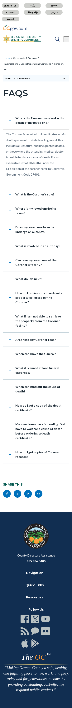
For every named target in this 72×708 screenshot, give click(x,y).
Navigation (34, 573)
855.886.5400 (36, 561)
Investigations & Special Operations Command (27, 63)
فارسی (54, 12)
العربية (10, 19)
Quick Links (35, 585)
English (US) (10, 5)
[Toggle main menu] (66, 39)
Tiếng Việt (32, 12)
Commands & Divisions (25, 58)
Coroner (58, 63)
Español (10, 12)
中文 (32, 5)
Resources (34, 597)
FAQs (7, 69)
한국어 (54, 5)
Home (7, 58)
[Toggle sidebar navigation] (36, 78)
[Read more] (15, 28)
